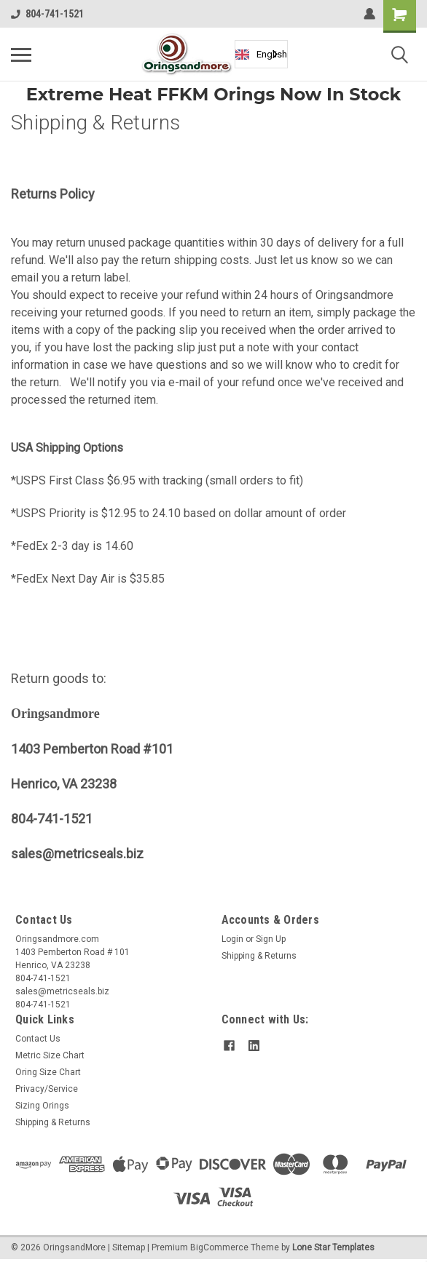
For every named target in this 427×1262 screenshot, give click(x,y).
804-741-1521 (47, 14)
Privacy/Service (46, 1089)
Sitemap (128, 1247)
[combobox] (261, 54)
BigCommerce (219, 1247)
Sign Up (271, 939)
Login (232, 939)
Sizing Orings (42, 1106)
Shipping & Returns (259, 956)
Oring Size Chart (48, 1072)
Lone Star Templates (333, 1247)
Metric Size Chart (50, 1055)
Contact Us (37, 1039)
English (261, 54)
